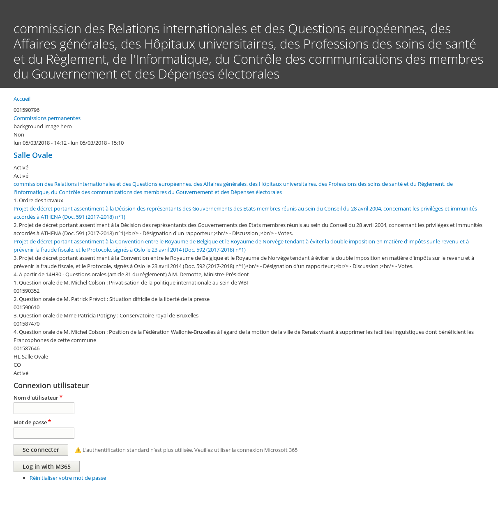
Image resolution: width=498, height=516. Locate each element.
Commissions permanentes (47, 118)
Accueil (22, 98)
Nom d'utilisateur (36, 397)
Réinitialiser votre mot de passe (68, 477)
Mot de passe (30, 422)
